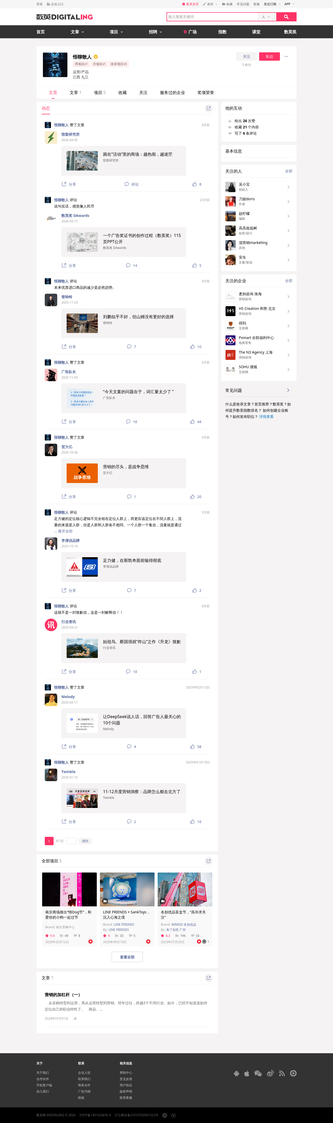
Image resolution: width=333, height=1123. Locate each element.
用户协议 (126, 1085)
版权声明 (126, 1091)
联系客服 (126, 1097)
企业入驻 (84, 1072)
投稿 (81, 1097)
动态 (46, 108)
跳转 (85, 841)
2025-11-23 (69, 302)
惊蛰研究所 (70, 134)
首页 (40, 32)
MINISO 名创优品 (183, 924)
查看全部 (127, 957)
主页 (53, 92)
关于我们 (42, 1072)
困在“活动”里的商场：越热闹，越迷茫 (138, 154)
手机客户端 (44, 1085)
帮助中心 (126, 1072)
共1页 (60, 841)
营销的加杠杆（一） (63, 994)
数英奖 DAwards (75, 215)
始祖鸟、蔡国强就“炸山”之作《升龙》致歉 (142, 641)
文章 (75, 92)
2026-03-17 (69, 221)
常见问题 (243, 4)
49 (64, 935)
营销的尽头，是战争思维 (126, 466)
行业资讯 (68, 621)
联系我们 (84, 1079)
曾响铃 (66, 296)
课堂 (256, 32)
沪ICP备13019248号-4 (95, 1115)
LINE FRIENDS (124, 924)
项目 (100, 92)
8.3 (165, 935)
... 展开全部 (63, 531)
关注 (246, 56)
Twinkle (68, 771)
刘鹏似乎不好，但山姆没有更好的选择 (138, 316)
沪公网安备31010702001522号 (136, 1115)
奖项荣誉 (205, 92)
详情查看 (266, 416)
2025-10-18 (69, 546)
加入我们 (42, 1091)
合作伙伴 (42, 1079)
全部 (288, 170)
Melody (68, 696)
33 (119, 935)
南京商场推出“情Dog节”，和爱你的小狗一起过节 (68, 914)
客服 (256, 4)
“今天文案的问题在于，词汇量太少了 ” (138, 391)
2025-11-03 (69, 377)
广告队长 (68, 371)
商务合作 (84, 1085)
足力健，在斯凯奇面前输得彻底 (132, 560)
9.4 (50, 935)
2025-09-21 (69, 627)
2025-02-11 (69, 702)
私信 (269, 56)
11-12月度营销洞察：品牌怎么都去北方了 (142, 791)
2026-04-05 (69, 140)
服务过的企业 (172, 92)
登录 (39, 4)
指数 (222, 32)
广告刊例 (84, 1091)
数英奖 (290, 32)
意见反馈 (126, 1079)
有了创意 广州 (176, 929)
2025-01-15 (69, 777)
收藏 (122, 92)
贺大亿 (66, 446)
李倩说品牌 (70, 540)
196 (180, 935)
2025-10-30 (69, 452)
